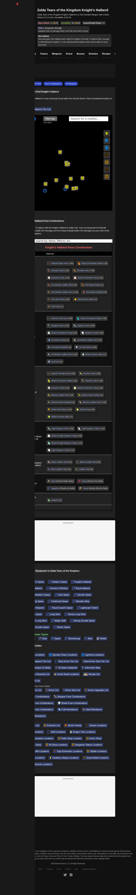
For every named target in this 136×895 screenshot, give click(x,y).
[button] (60, 152)
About (40, 869)
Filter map (50, 119)
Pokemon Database (89, 869)
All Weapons (71, 84)
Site (76, 869)
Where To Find (34, 84)
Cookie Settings (73, 856)
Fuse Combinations (53, 84)
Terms (58, 869)
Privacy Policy (48, 856)
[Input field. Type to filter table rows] (68, 241)
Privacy (68, 869)
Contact (49, 869)
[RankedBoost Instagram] (71, 874)
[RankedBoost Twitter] (65, 874)
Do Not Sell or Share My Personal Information (19, 859)
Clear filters (47, 123)
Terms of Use (62, 856)
